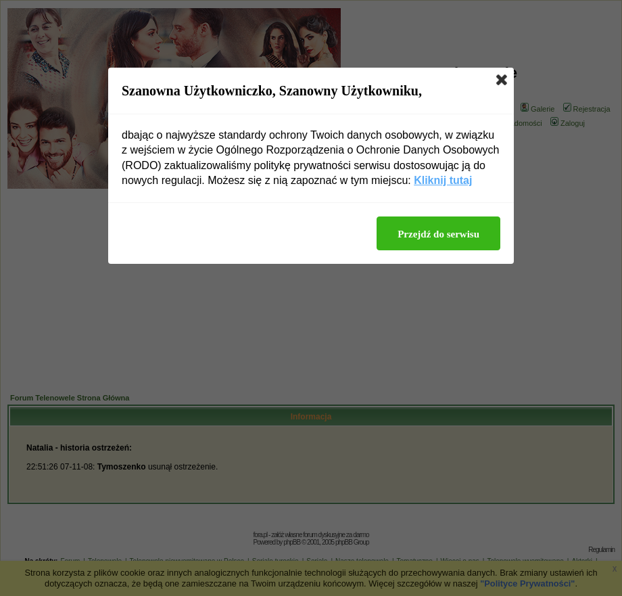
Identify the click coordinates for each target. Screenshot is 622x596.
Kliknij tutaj (443, 180)
